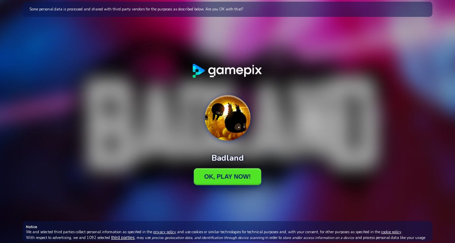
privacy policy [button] (164, 232)
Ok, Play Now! (227, 176)
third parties (123, 237)
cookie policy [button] (391, 232)
